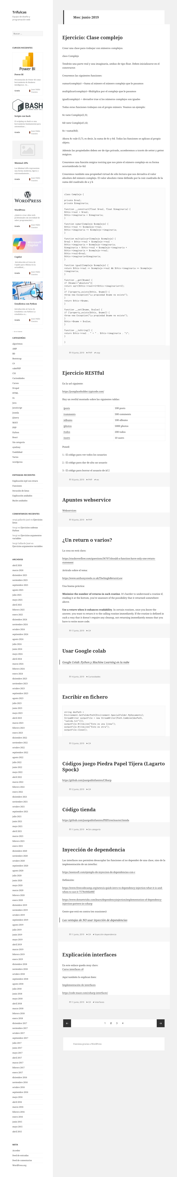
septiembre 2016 (20, 1092)
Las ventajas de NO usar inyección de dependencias (94, 920)
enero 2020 (17, 900)
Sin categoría (18, 442)
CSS (14, 373)
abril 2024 (17, 659)
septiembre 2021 (20, 811)
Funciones (17, 485)
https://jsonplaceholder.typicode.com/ (83, 391)
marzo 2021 (17, 836)
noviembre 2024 (20, 624)
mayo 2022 (17, 772)
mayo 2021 (17, 826)
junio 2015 (17, 1121)
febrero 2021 (18, 841)
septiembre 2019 (20, 920)
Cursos (15, 383)
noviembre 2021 (20, 801)
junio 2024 (17, 649)
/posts (66, 408)
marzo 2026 (17, 570)
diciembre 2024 (19, 619)
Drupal (15, 388)
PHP (14, 427)
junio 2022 (17, 767)
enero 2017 (17, 1072)
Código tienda (79, 809)
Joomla (15, 412)
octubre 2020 (18, 860)
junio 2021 (17, 821)
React (15, 437)
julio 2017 (17, 1043)
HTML (15, 393)
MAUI (15, 422)
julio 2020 (17, 875)
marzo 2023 (17, 723)
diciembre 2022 (19, 737)
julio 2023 (17, 703)
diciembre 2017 (19, 1023)
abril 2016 (17, 1102)
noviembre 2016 (20, 1082)
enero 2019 (17, 959)
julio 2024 (17, 644)
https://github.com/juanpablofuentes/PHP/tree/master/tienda (95, 820)
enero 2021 (17, 846)
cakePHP (16, 368)
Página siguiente (161, 1023)
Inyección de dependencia (93, 849)
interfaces (99, 1002)
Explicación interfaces (89, 954)
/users (66, 437)
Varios (15, 457)
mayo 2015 (17, 1126)
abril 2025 (17, 604)
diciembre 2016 (19, 1077)
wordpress (17, 462)
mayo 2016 (17, 1097)
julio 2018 (17, 988)
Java (14, 403)
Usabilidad (17, 452)
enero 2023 (17, 732)
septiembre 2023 (20, 693)
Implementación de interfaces (79, 985)
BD (13, 353)
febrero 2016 (18, 1112)
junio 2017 (17, 1048)
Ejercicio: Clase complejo (92, 37)
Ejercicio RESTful (83, 373)
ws (97, 479)
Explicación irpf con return (25, 481)
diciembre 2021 (19, 796)
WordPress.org (19, 1165)
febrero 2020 (18, 895)
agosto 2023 (17, 698)
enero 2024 (17, 673)
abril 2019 (17, 944)
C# (13, 363)
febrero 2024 (18, 668)
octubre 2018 (18, 974)
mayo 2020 (17, 885)
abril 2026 (17, 565)
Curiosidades (18, 378)
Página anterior (67, 1023)
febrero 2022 (18, 787)
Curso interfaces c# (73, 969)
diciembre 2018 (19, 964)
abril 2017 (17, 1057)
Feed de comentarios (22, 1160)
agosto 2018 (17, 984)
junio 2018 (17, 993)
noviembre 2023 (20, 683)
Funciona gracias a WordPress (87, 1044)
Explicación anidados (22, 495)
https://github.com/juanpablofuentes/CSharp (86, 780)
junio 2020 (17, 880)
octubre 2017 (18, 1033)
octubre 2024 (18, 629)
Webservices (69, 510)
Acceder (16, 1150)
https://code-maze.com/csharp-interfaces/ (85, 992)
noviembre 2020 (20, 856)
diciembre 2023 (19, 678)
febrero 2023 (18, 727)
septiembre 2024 (20, 634)
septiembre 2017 (20, 1038)
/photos (67, 426)
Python (15, 432)
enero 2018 (17, 1018)
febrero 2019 (18, 954)
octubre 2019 (18, 915)
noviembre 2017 (20, 1028)
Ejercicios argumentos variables (27, 546)
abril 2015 (17, 1131)
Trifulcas (19, 12)
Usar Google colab (84, 650)
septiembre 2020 (20, 865)
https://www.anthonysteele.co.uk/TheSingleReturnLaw (92, 578)
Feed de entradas (20, 1155)
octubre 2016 (18, 1087)
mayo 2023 (17, 713)
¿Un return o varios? (87, 540)
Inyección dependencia (105, 934)
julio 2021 (17, 816)
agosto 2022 (17, 757)
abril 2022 (17, 777)
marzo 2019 (17, 949)
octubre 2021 (18, 806)
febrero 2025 (18, 609)
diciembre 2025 (19, 575)
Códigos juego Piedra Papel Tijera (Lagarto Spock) (113, 766)
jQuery (15, 417)
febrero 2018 (18, 1013)
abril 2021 (17, 831)
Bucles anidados (19, 500)
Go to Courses (18, 331)
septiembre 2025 (20, 585)
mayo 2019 (17, 939)
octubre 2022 (18, 747)
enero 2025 (17, 614)
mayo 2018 (17, 998)
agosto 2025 (17, 590)
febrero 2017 (18, 1067)
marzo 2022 (17, 782)
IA (13, 398)
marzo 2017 (17, 1062)
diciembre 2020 (19, 851)
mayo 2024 (17, 654)
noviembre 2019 (20, 910)
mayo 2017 (17, 1052)
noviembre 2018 (20, 969)
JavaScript (17, 407)
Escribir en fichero (85, 696)
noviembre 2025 (20, 580)
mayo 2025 (17, 599)
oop (98, 352)
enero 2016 (17, 1116)
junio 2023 (17, 708)
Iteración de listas (20, 490)
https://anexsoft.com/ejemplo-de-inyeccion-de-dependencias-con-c (98, 872)
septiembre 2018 (20, 979)
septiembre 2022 (20, 752)
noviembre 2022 (20, 742)
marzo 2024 (17, 663)
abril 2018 (17, 1003)
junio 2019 (17, 934)
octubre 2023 (18, 688)
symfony (16, 447)
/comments (69, 414)
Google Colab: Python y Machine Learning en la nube (95, 662)
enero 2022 (17, 791)
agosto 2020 (17, 870)
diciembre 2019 (19, 905)
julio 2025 (17, 595)
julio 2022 (17, 762)
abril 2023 (17, 718)
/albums (67, 420)
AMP (14, 348)
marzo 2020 (17, 890)
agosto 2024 (17, 639)
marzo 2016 (17, 1107)
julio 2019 (17, 929)
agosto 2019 (17, 924)
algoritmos (17, 343)
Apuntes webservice (86, 499)
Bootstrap (17, 358)
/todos (66, 432)
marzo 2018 (17, 1008)
